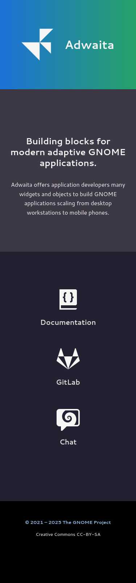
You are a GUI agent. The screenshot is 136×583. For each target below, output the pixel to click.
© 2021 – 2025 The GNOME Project (68, 522)
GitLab (68, 367)
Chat (68, 427)
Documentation (68, 307)
